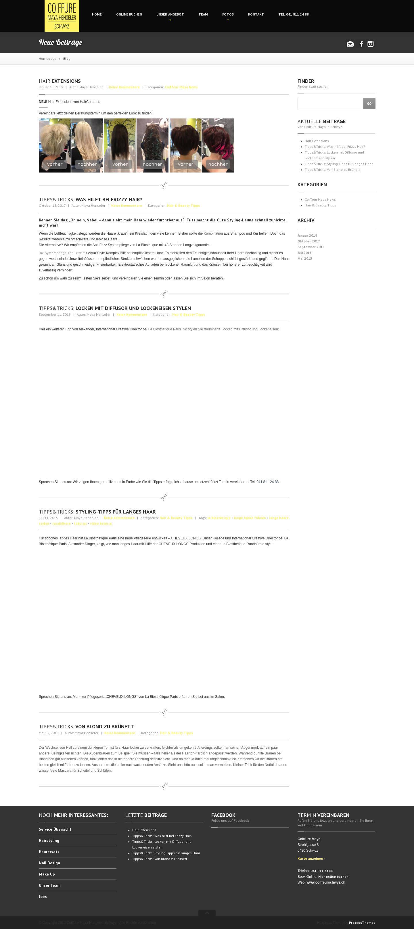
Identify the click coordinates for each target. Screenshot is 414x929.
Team (203, 14)
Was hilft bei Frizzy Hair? (90, 199)
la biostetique (219, 518)
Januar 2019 (307, 235)
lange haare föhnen (250, 518)
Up (47, 874)
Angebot (170, 14)
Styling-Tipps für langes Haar (97, 511)
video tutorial (101, 523)
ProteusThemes (362, 922)
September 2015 (311, 247)
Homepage (47, 58)
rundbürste (61, 523)
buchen (129, 14)
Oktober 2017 (309, 241)
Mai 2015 (305, 258)
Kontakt (256, 14)
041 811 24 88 (293, 14)
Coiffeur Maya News (181, 87)
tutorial (80, 523)
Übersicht (55, 829)
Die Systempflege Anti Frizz (60, 253)
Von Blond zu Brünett (86, 726)
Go (369, 103)
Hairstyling (49, 840)
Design (49, 862)
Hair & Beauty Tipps (183, 205)
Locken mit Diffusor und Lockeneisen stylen (115, 308)
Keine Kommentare (124, 87)
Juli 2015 (305, 252)
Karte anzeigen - (311, 858)
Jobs (43, 896)
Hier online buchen (333, 876)
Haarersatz (49, 851)
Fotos (228, 14)
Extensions (60, 81)
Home (97, 14)
